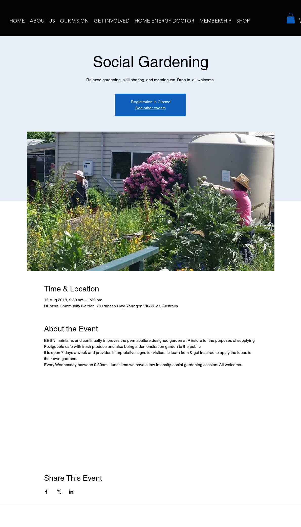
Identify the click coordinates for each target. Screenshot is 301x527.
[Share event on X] (58, 492)
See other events (150, 108)
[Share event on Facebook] (46, 492)
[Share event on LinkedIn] (71, 492)
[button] (290, 18)
